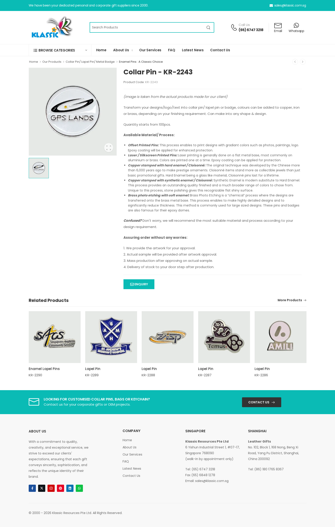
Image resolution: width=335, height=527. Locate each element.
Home (101, 50)
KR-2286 (261, 375)
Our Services (150, 50)
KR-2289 (92, 375)
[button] (60, 50)
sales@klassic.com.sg (288, 5)
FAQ (171, 50)
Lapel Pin (92, 368)
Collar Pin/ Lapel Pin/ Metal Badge (90, 62)
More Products (290, 300)
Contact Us (220, 50)
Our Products (51, 62)
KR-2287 (205, 375)
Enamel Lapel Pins (44, 368)
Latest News (193, 50)
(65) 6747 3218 (251, 29)
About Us (121, 50)
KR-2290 (35, 375)
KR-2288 (148, 375)
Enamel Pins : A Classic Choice (141, 62)
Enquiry (141, 284)
